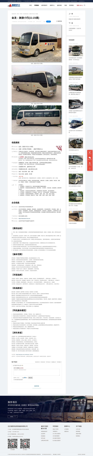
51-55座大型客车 (57, 440)
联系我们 (71, 5)
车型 (21, 13)
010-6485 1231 (15, 431)
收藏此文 (53, 361)
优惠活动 (66, 431)
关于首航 (79, 426)
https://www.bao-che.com (24, 218)
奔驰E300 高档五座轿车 (74, 19)
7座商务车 (55, 431)
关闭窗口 (59, 361)
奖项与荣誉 (78, 433)
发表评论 (37, 361)
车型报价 (36, 5)
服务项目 (59, 5)
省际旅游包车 (44, 431)
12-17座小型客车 (57, 433)
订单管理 (58, 454)
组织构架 (78, 431)
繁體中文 (81, 5)
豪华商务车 (44, 5)
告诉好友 (43, 361)
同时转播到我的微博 (18, 379)
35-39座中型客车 (57, 438)
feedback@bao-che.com (17, 436)
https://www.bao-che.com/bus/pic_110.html (24, 354)
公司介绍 (78, 429)
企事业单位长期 (44, 440)
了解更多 (13, 416)
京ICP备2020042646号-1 (47, 454)
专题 (65, 5)
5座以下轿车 (55, 429)
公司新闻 (66, 429)
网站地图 (54, 454)
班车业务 (43, 438)
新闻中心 (51, 5)
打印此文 (48, 361)
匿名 (25, 377)
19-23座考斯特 (56, 435)
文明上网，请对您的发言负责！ (37, 372)
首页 (30, 5)
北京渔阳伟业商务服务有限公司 (31, 454)
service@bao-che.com (37, 1)
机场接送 (43, 435)
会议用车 (43, 433)
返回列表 (59, 21)
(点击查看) (21, 367)
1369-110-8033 (20, 434)
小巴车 (48, 21)
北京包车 (79, 454)
